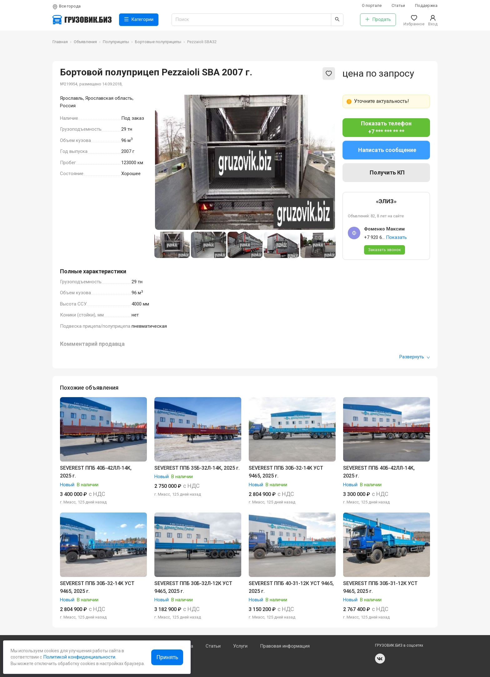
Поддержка (426, 5)
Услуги (240, 646)
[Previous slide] (164, 162)
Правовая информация (285, 646)
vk (380, 659)
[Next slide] (325, 162)
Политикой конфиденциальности (78, 657)
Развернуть (414, 357)
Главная (60, 41)
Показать (396, 237)
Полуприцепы (116, 41)
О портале (372, 5)
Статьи (398, 5)
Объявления (85, 41)
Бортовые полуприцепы (158, 41)
